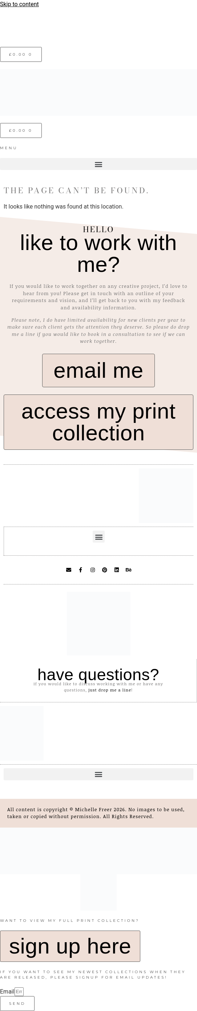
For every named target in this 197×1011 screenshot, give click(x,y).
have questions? (98, 674)
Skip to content (19, 4)
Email (7, 991)
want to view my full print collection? (70, 920)
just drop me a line (109, 690)
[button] (98, 164)
